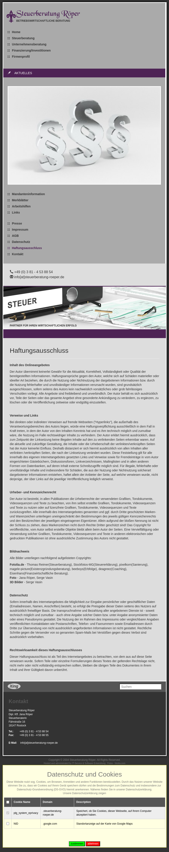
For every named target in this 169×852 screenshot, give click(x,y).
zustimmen (77, 843)
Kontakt (17, 254)
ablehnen (92, 843)
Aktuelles (23, 73)
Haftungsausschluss (27, 248)
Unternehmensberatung (29, 44)
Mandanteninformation (28, 194)
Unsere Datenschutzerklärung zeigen (84, 793)
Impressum (20, 229)
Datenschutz (21, 242)
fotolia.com (120, 763)
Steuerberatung (23, 38)
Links (16, 212)
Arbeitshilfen (21, 206)
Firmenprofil (21, 56)
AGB (15, 235)
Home (16, 32)
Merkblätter (20, 200)
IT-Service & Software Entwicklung (89, 763)
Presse (17, 223)
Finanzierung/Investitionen (31, 50)
